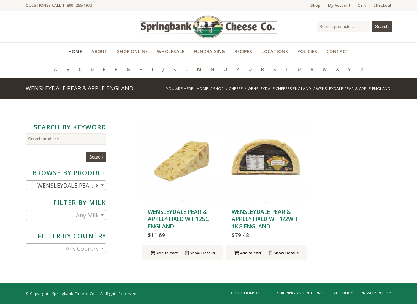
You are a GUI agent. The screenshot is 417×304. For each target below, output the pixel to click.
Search (382, 26)
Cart (362, 5)
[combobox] (66, 185)
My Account (339, 5)
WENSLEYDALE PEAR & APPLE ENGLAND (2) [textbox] (67, 185)
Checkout (382, 5)
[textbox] (66, 215)
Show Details (200, 252)
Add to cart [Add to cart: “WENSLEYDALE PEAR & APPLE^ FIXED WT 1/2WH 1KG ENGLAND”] (247, 252)
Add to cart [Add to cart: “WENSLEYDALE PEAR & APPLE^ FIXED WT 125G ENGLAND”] (164, 252)
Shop (315, 5)
